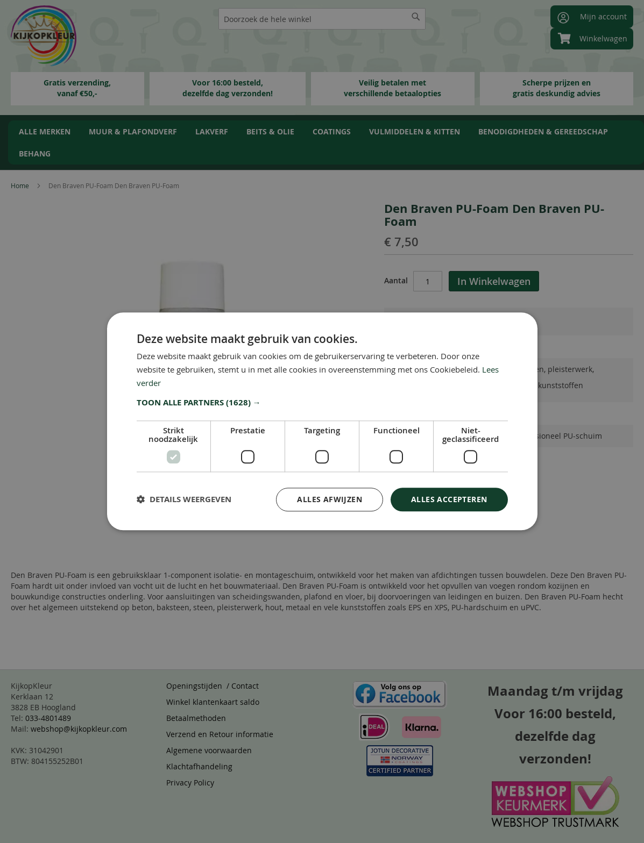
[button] (322, 403)
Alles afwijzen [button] (329, 499)
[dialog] (322, 421)
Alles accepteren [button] (449, 499)
